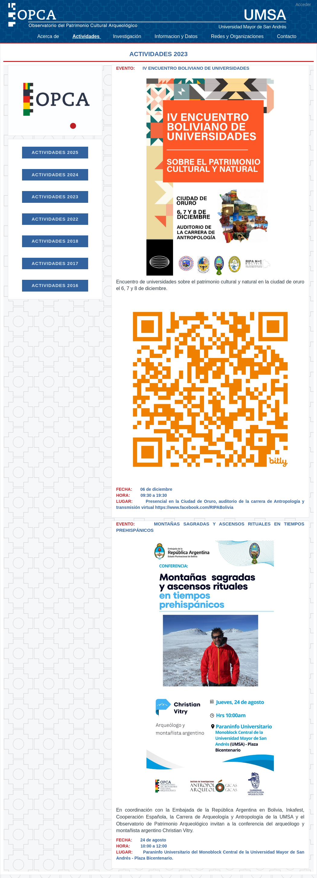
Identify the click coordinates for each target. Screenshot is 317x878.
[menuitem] (51, 36)
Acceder (303, 4)
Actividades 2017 (55, 263)
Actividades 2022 (55, 219)
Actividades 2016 (55, 285)
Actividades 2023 (55, 196)
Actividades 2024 (55, 174)
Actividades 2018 (55, 241)
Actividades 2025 (55, 152)
